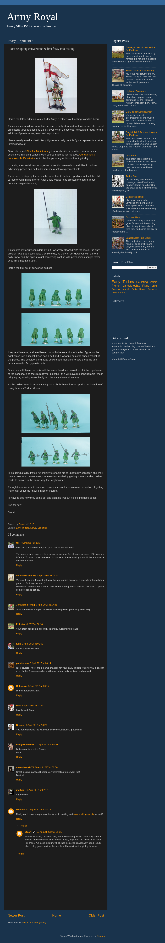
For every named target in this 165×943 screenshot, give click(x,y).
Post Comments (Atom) (34, 922)
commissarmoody (26, 575)
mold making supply (83, 814)
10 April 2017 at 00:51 (47, 744)
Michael (20, 809)
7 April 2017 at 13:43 (47, 575)
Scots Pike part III (135, 197)
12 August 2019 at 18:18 (38, 809)
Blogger (101, 936)
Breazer (20, 725)
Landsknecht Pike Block (138, 238)
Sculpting (42, 527)
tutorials (126, 289)
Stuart (28, 832)
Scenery (116, 289)
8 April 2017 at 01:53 (32, 643)
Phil (18, 624)
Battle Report (139, 289)
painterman (22, 663)
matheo (20, 790)
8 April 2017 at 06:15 (38, 686)
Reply (19, 565)
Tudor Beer (131, 176)
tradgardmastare (25, 744)
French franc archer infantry (140, 70)
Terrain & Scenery (119, 292)
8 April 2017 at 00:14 (32, 624)
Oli (17, 543)
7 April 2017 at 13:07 (31, 543)
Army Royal (32, 16)
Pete (18, 705)
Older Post (96, 915)
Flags (145, 285)
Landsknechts (131, 285)
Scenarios (152, 289)
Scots (154, 286)
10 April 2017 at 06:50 (46, 767)
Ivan (18, 643)
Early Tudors (22, 527)
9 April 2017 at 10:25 (32, 705)
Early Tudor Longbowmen (139, 111)
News (33, 527)
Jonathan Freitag (25, 604)
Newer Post (16, 915)
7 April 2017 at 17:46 (46, 604)
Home (56, 915)
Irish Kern (131, 155)
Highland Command (136, 91)
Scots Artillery (133, 217)
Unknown (21, 686)
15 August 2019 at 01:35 (49, 832)
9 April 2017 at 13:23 (36, 725)
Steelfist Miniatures (37, 151)
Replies (24, 825)
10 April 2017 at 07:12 (36, 790)
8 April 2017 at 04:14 (40, 663)
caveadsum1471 (25, 767)
